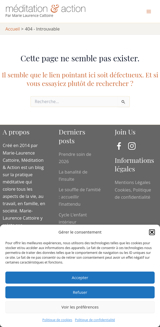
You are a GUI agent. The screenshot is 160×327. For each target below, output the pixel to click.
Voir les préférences (80, 307)
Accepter (80, 277)
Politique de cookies (57, 320)
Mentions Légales (132, 182)
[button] (152, 232)
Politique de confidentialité (95, 320)
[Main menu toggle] (149, 11)
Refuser (80, 292)
